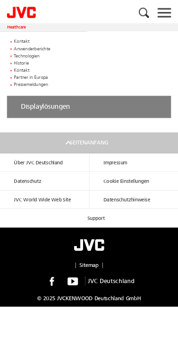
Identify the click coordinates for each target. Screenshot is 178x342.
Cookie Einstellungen (126, 181)
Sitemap (89, 265)
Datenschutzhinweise (126, 200)
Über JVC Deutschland (38, 163)
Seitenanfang (89, 142)
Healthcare (16, 27)
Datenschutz (27, 181)
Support (96, 218)
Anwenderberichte (32, 49)
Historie (21, 63)
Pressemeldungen (31, 85)
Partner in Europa (31, 77)
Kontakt (21, 42)
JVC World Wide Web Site (42, 200)
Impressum (115, 163)
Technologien (26, 56)
